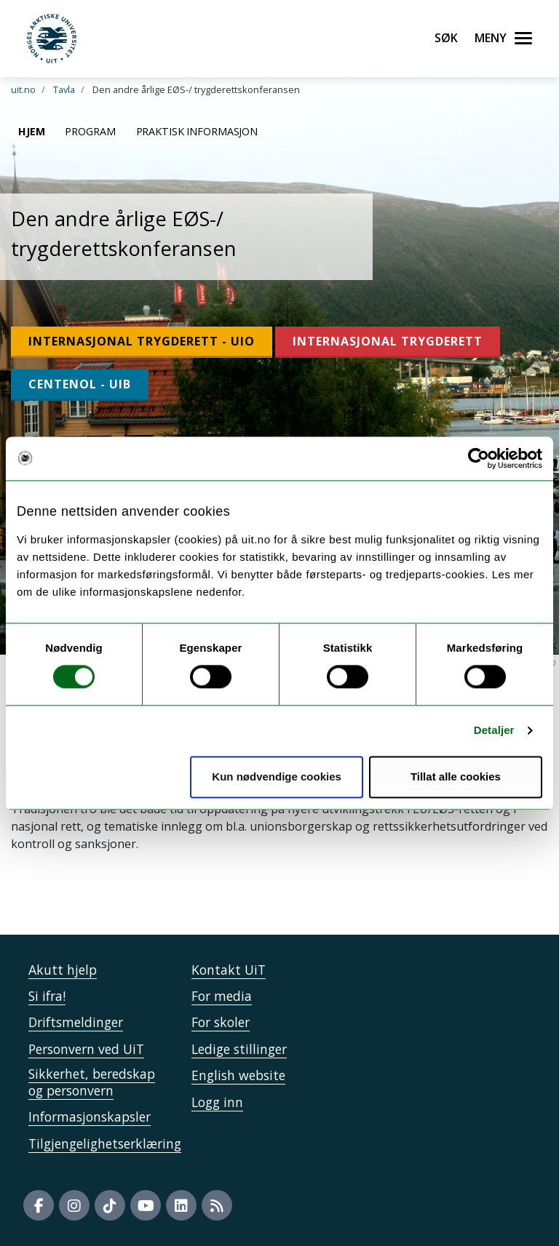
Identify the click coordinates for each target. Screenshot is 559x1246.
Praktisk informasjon (197, 131)
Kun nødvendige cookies (276, 776)
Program (90, 131)
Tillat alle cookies (456, 776)
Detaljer (494, 730)
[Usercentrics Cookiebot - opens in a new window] (478, 458)
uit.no (23, 89)
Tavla (64, 89)
